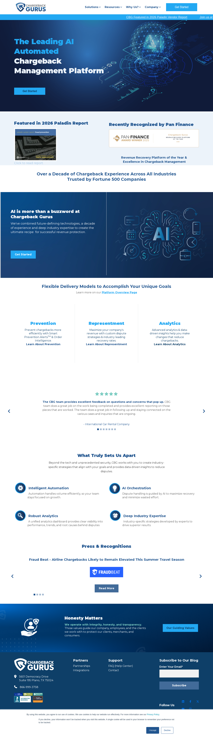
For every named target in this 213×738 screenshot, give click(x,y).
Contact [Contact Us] (113, 670)
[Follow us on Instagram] (190, 709)
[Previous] (9, 411)
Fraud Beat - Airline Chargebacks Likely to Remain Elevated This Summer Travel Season (106, 560)
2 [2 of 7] (101, 429)
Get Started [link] (23, 254)
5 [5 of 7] (109, 429)
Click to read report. (28, 163)
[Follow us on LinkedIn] (183, 701)
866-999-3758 (29, 687)
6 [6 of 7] (112, 429)
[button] (93, 7)
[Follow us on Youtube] (183, 709)
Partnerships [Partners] (81, 666)
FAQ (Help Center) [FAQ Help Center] (120, 666)
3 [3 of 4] (40, 594)
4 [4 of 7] (106, 429)
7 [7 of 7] (115, 429)
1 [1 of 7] (98, 429)
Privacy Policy (153, 714)
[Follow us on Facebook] (190, 701)
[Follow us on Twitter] (197, 701)
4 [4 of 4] (43, 594)
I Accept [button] (152, 730)
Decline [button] (167, 730)
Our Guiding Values (180, 628)
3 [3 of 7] (104, 429)
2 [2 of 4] (37, 594)
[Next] (204, 411)
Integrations (81, 670)
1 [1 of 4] (34, 594)
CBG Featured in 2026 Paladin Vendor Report (165, 17)
